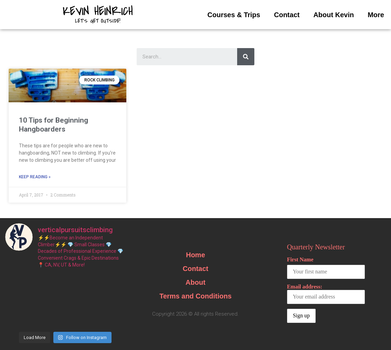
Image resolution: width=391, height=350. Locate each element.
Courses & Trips (234, 15)
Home (195, 255)
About (195, 282)
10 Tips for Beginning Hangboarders (53, 124)
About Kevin (333, 15)
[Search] (245, 56)
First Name (300, 259)
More (376, 15)
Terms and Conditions (195, 296)
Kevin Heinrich (98, 11)
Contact (286, 15)
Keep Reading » (35, 176)
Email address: (326, 294)
